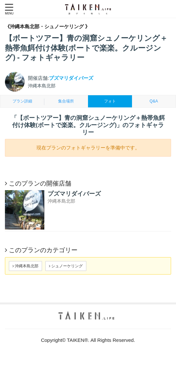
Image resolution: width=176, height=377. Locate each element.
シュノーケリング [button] (66, 266)
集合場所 (66, 101)
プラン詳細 (22, 101)
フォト (110, 101)
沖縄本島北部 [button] (25, 266)
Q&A (154, 101)
